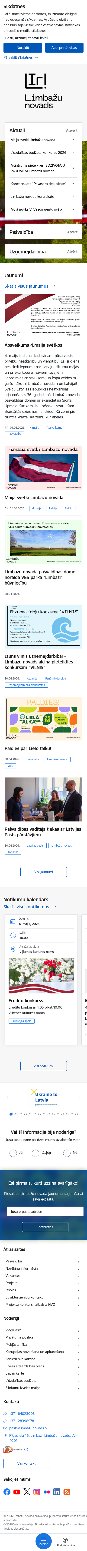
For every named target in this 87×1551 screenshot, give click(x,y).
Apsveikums (54, 427)
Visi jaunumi (43, 872)
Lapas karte (15, 1373)
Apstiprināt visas (64, 47)
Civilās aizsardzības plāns (25, 1366)
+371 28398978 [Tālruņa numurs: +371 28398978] (21, 1421)
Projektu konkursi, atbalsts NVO (30, 1304)
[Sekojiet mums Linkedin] (56, 1491)
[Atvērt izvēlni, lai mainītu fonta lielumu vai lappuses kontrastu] (65, 1543)
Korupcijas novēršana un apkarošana (35, 1351)
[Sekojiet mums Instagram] (36, 1492)
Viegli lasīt (13, 1330)
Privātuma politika (19, 1337)
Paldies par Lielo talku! (28, 748)
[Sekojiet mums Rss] (66, 1492)
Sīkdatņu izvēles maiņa (23, 1388)
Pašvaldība (14, 433)
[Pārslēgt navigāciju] (43, 1541)
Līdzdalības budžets (21, 1380)
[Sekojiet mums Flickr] (46, 1491)
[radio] (16, 1152)
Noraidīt (23, 47)
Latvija (53, 508)
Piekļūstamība (16, 1344)
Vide (10, 765)
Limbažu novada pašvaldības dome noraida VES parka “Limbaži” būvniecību (40, 577)
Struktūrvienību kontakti (24, 1297)
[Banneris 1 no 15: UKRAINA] (43, 1097)
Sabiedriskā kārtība (20, 1359)
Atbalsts (32, 678)
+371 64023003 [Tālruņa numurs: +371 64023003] (22, 1413)
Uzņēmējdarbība (55, 678)
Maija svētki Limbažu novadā (34, 497)
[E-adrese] (12, 1449)
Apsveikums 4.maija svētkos (33, 345)
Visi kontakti (26, 1463)
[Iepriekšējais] (8, 1097)
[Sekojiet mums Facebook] (6, 1491)
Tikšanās (13, 852)
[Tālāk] (79, 1097)
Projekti (11, 1283)
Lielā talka (33, 759)
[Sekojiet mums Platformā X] (26, 1491)
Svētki (68, 508)
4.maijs (34, 427)
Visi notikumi (43, 1066)
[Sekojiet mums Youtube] (16, 1491)
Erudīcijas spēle (22, 1021)
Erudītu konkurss (26, 1000)
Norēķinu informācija (22, 1268)
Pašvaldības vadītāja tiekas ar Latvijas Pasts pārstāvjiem (43, 832)
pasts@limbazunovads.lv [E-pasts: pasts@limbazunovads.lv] (28, 1428)
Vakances (13, 1275)
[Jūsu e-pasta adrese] (45, 1211)
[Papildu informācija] (26, 1449)
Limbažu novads (57, 759)
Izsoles (11, 1290)
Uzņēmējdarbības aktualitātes (26, 685)
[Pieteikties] (45, 1227)
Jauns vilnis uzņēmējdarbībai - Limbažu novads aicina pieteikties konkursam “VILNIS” (39, 661)
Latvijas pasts (35, 845)
